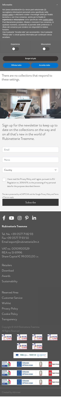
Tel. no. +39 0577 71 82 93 (17, 236)
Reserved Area (10, 295)
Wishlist (6, 305)
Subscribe (30, 202)
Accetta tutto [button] (44, 65)
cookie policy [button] (48, 20)
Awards (6, 278)
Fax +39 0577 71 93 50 (15, 240)
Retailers (7, 267)
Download (8, 273)
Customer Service (12, 300)
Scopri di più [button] (30, 58)
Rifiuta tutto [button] (16, 65)
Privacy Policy (25, 179)
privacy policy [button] (7, 15)
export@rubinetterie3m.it (24, 244)
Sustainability (9, 283)
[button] (57, 4)
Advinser (16, 394)
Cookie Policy (10, 316)
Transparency (9, 321)
